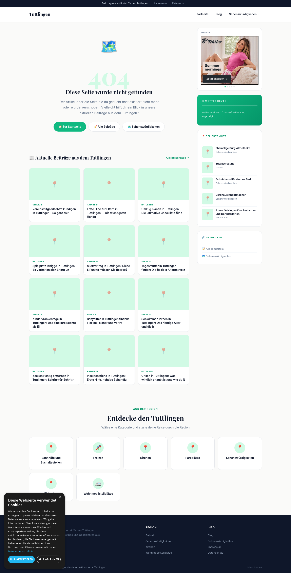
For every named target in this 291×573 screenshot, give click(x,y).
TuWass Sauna (225, 163)
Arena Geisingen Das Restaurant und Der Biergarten (236, 212)
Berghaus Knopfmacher (231, 194)
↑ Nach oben (254, 567)
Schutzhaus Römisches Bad (233, 179)
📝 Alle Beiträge (104, 126)
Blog (219, 14)
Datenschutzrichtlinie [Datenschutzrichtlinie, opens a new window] (20, 551)
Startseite (201, 14)
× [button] (60, 497)
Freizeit (150, 535)
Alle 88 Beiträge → (177, 157)
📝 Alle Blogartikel (213, 248)
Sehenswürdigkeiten (244, 14)
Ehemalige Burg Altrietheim (233, 148)
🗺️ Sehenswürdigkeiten (144, 126)
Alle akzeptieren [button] (21, 559)
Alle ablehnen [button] (48, 559)
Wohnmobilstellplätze (159, 552)
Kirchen (150, 547)
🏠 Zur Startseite (69, 126)
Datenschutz (179, 3)
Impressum (160, 3)
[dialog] (34, 531)
